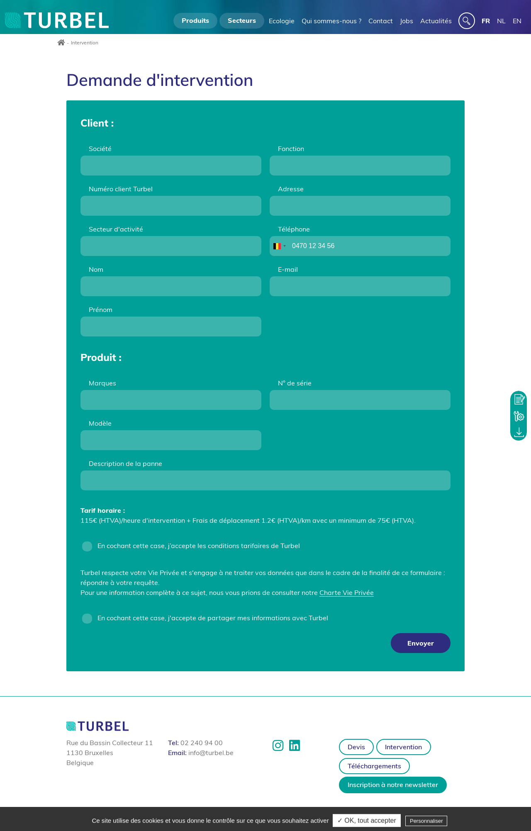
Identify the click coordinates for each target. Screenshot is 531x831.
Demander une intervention (518, 416)
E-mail (288, 269)
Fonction (291, 148)
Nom (96, 269)
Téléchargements (374, 766)
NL (501, 21)
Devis (356, 747)
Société (100, 148)
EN (517, 21)
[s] (466, 20)
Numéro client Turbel (121, 189)
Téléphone (294, 229)
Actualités (436, 21)
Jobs (406, 21)
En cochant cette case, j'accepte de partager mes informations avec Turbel (212, 618)
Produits (195, 20)
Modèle (100, 423)
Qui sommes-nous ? (331, 21)
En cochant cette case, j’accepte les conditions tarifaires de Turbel (198, 545)
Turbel (57, 20)
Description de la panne (125, 463)
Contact (380, 21)
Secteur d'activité (116, 229)
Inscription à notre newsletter (393, 784)
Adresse (291, 189)
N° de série (295, 383)
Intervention (403, 747)
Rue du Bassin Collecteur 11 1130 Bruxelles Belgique (109, 752)
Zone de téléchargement (518, 432)
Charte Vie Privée (346, 592)
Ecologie (282, 21)
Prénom (100, 309)
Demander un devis (518, 399)
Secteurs (242, 20)
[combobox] (279, 246)
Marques (102, 383)
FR (486, 21)
